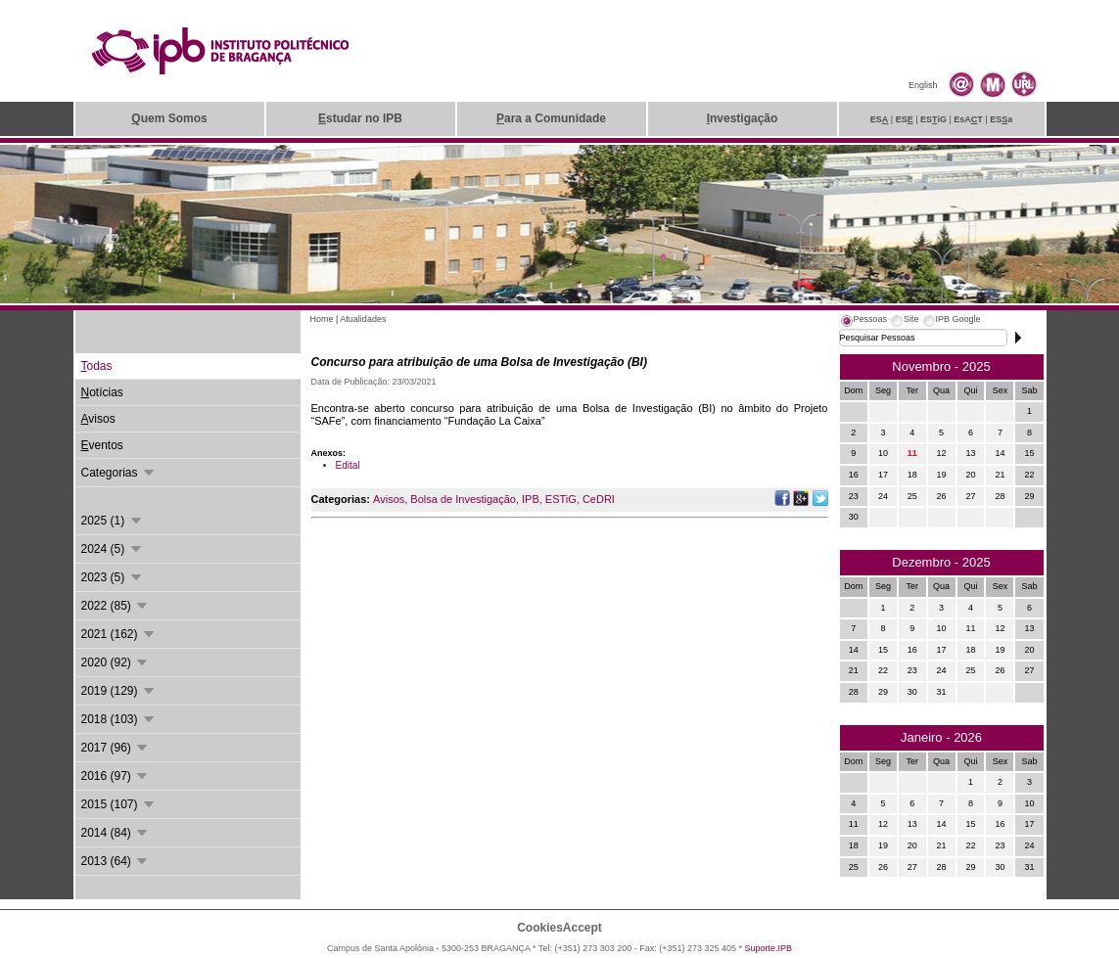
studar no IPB (360, 118)
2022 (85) (116, 606)
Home (322, 319)
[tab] (863, 322)
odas (97, 366)
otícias (102, 392)
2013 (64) (116, 861)
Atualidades (363, 319)
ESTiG (561, 499)
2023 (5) (112, 577)
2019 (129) (119, 691)
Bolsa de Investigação (463, 499)
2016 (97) (116, 776)
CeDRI (599, 499)
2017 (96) (116, 747)
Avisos (388, 499)
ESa (1001, 119)
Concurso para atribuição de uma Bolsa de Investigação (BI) (479, 362)
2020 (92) (116, 662)
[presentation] (863, 322)
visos (98, 419)
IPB (530, 499)
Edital (348, 465)
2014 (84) (116, 833)
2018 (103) (119, 719)
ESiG (933, 119)
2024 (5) (112, 549)
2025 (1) (112, 520)
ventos (102, 445)
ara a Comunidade (551, 118)
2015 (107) (119, 804)
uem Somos (169, 118)
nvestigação (742, 118)
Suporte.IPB (769, 948)
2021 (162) (119, 634)
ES (879, 119)
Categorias (119, 472)
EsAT (968, 119)
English (923, 85)
